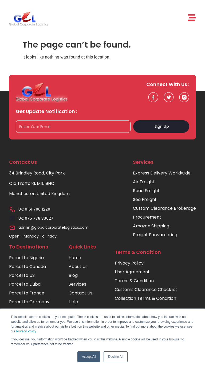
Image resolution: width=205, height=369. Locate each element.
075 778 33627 (39, 218)
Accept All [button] (89, 357)
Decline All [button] (115, 357)
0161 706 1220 (37, 209)
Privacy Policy (26, 331)
